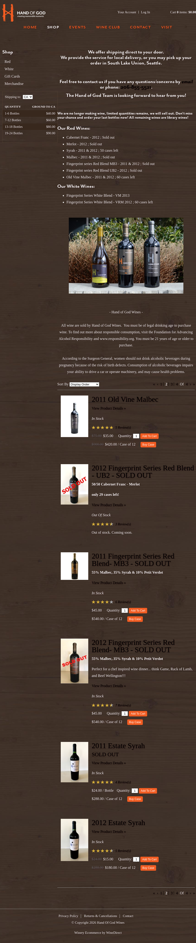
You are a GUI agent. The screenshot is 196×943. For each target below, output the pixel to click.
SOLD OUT (105, 754)
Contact (140, 28)
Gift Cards (12, 76)
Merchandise (14, 84)
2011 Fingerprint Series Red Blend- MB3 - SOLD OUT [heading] (133, 559)
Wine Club (108, 28)
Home (30, 28)
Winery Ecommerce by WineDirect (98, 933)
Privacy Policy (68, 916)
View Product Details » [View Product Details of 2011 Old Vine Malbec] (109, 408)
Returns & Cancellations (100, 916)
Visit (166, 28)
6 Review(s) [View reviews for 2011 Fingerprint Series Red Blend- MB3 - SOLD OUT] (123, 602)
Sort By (63, 384)
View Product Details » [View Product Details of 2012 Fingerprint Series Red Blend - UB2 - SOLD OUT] (109, 505)
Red (8, 62)
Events (77, 28)
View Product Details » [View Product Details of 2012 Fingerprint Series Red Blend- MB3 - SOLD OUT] (109, 686)
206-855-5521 (136, 87)
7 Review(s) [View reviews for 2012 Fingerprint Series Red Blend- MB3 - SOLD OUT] (123, 705)
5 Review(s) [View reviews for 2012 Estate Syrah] (123, 851)
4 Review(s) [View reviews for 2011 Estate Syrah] (123, 782)
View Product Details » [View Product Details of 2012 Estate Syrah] (109, 832)
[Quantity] (136, 436)
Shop (53, 28)
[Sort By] (84, 384)
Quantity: (125, 436)
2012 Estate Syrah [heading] (118, 822)
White (9, 69)
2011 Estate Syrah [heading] (118, 745)
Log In (145, 12)
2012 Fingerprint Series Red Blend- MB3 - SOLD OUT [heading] (133, 646)
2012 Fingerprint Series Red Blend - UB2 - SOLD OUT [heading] (143, 471)
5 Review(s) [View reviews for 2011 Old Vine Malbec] (123, 427)
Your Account (127, 12)
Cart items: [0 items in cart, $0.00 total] (183, 12)
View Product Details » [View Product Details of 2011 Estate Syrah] (109, 763)
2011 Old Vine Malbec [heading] (125, 399)
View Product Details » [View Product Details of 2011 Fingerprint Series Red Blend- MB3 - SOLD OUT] (109, 583)
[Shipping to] (28, 97)
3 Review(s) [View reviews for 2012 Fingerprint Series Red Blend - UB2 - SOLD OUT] (123, 524)
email (187, 82)
